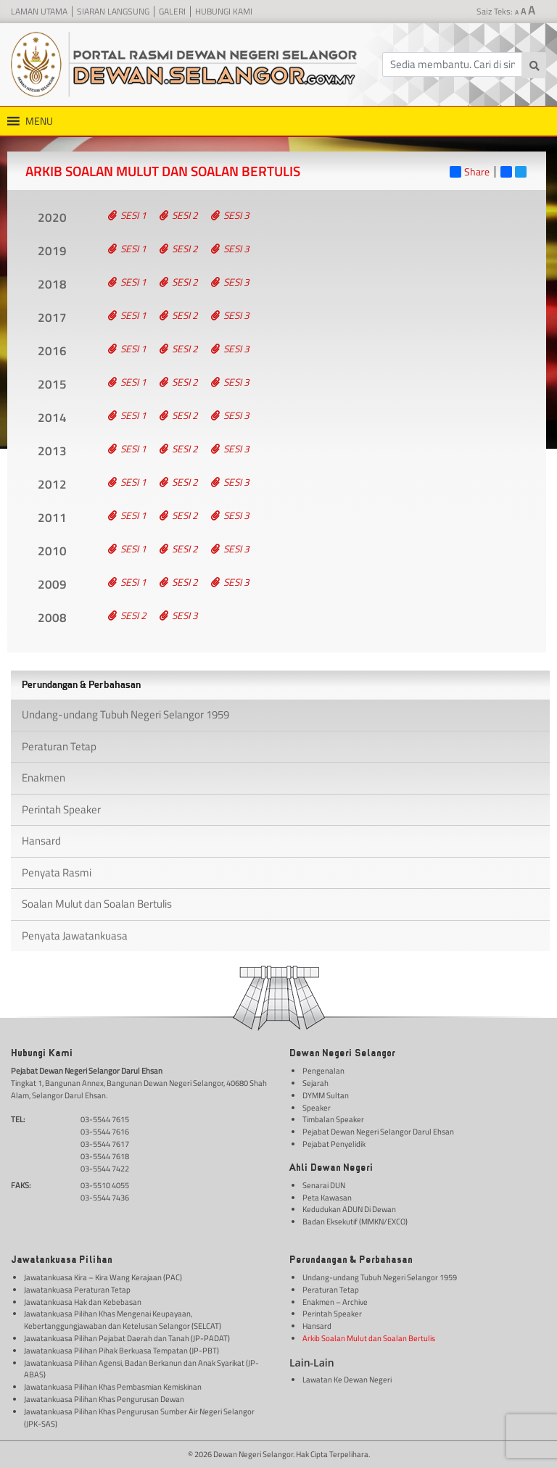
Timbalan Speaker (333, 1119)
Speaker (316, 1108)
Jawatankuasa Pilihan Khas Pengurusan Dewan (104, 1399)
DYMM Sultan (325, 1095)
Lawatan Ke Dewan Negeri (347, 1379)
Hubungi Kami (223, 11)
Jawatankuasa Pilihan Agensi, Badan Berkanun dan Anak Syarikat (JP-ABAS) (141, 1369)
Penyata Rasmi (56, 872)
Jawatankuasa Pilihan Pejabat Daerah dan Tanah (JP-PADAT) (127, 1338)
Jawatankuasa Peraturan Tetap (77, 1289)
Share (470, 172)
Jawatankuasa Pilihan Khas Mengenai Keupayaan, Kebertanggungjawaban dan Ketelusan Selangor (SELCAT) (122, 1320)
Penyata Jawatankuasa (75, 935)
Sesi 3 (230, 215)
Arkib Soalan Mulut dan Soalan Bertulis (368, 1338)
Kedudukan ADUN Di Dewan (349, 1209)
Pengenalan (323, 1071)
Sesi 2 (179, 215)
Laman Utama (39, 11)
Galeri (172, 11)
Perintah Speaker (61, 809)
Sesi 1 (127, 215)
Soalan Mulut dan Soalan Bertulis (97, 903)
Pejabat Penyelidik (334, 1144)
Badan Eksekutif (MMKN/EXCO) (355, 1221)
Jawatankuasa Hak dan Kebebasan (82, 1302)
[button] (39, 121)
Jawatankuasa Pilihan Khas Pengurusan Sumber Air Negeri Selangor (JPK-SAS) (139, 1418)
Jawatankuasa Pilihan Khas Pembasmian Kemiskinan (113, 1387)
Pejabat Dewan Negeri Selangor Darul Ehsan (378, 1131)
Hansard (41, 840)
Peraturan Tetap (59, 746)
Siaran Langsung (113, 11)
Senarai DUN (323, 1185)
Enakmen (43, 777)
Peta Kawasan (327, 1197)
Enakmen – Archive (335, 1302)
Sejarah (315, 1083)
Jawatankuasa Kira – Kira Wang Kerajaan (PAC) (103, 1277)
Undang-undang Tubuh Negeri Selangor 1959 (125, 714)
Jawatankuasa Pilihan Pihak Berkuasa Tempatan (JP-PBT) (121, 1350)
